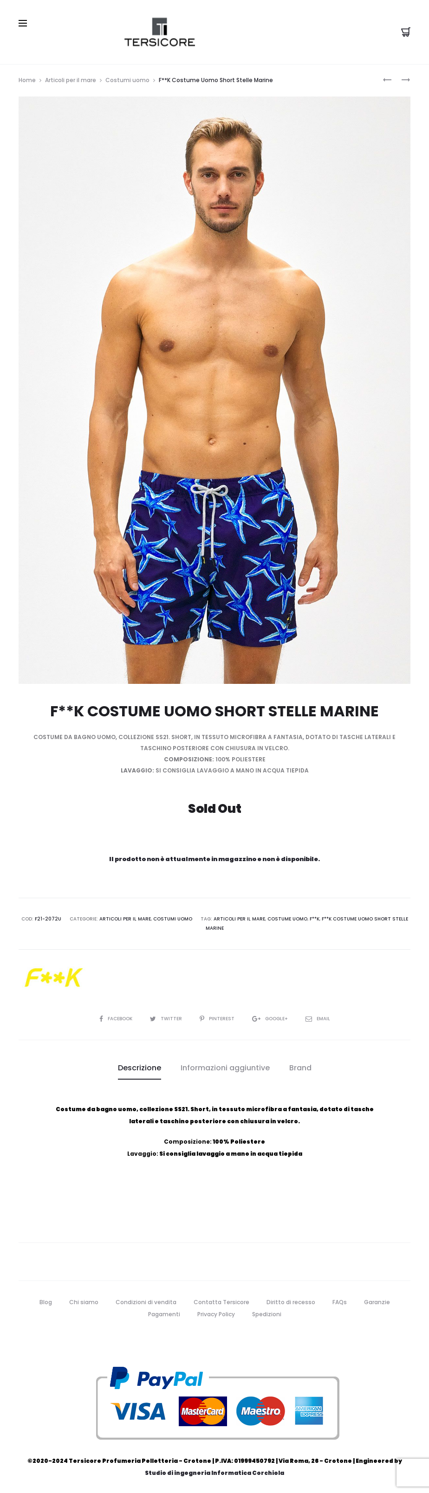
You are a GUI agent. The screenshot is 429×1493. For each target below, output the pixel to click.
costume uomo (287, 918)
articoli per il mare (239, 918)
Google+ (270, 1018)
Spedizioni (266, 1314)
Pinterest (218, 1018)
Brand (300, 1067)
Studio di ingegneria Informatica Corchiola (214, 1473)
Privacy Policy (216, 1314)
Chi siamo (83, 1302)
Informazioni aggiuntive (225, 1067)
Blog (45, 1302)
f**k (314, 918)
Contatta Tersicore (221, 1302)
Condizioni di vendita (146, 1302)
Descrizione (139, 1067)
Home (27, 80)
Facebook (116, 1018)
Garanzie (377, 1302)
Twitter (166, 1018)
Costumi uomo (127, 80)
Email (318, 1018)
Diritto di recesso (290, 1302)
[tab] (139, 1068)
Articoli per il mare (70, 80)
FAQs (339, 1302)
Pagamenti (164, 1314)
